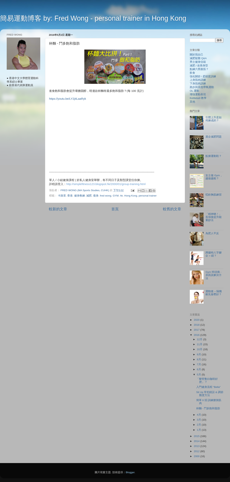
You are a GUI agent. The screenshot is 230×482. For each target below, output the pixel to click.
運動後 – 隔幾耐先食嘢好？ (213, 293)
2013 (197, 446)
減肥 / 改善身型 (199, 65)
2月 (199, 424)
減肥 (89, 195)
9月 (199, 354)
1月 (199, 429)
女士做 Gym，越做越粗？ (213, 177)
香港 (70, 195)
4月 (199, 414)
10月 (200, 349)
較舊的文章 (172, 209)
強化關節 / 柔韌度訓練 (203, 76)
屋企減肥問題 (213, 136)
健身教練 (79, 195)
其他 (192, 101)
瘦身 (96, 195)
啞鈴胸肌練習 (213, 194)
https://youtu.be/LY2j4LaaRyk (67, 98)
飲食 (192, 72)
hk (121, 195)
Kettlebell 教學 (198, 98)
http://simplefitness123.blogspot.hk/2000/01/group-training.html (105, 184)
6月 (199, 369)
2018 (197, 324)
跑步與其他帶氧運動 (202, 87)
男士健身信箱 (198, 61)
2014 (197, 441)
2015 (197, 436)
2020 (197, 319)
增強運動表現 (198, 94)
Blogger (130, 472)
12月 (200, 339)
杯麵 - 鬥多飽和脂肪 (208, 408)
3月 (199, 419)
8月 (199, 359)
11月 (200, 344)
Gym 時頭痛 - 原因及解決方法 (213, 275)
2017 (197, 329)
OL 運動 (194, 90)
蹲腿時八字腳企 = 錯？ (213, 254)
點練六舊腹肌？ (199, 69)
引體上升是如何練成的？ (213, 119)
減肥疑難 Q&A (198, 58)
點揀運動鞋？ (213, 156)
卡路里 (62, 195)
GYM (116, 195)
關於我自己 (196, 54)
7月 (199, 364)
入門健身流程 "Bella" (208, 387)
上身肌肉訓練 (198, 79)
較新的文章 (58, 209)
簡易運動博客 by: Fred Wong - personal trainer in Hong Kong (93, 18)
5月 (199, 374)
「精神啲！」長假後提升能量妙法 (213, 217)
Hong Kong (130, 195)
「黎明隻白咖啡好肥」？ (207, 380)
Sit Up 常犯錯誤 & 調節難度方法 (209, 394)
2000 (197, 456)
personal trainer (148, 195)
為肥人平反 (212, 233)
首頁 (115, 209)
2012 (197, 451)
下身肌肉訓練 (198, 83)
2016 (197, 335)
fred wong (105, 195)
